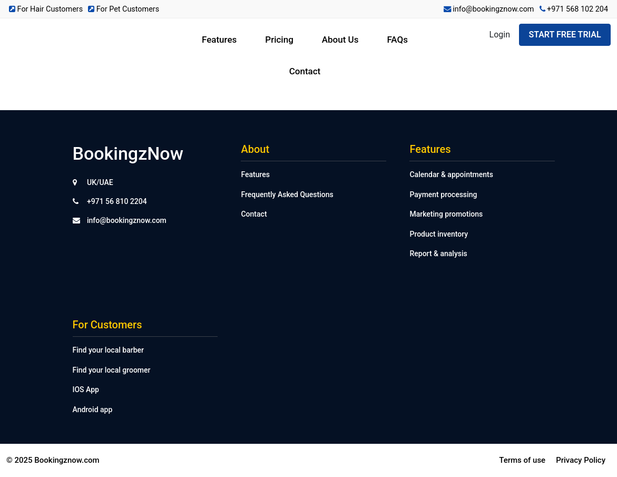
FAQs (397, 39)
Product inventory (438, 234)
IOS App (86, 389)
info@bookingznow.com (489, 9)
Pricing (279, 39)
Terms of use (522, 460)
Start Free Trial (564, 35)
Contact (305, 71)
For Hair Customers (46, 9)
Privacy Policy (580, 460)
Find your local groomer (112, 370)
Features (219, 39)
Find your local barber (108, 350)
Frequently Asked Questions (287, 194)
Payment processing (443, 194)
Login (499, 35)
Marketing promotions (446, 214)
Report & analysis (438, 253)
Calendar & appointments (451, 174)
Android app (93, 409)
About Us (340, 39)
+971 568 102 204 (574, 9)
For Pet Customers (123, 9)
